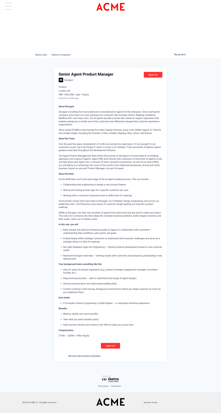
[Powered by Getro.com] (110, 379)
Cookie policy (116, 386)
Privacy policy (103, 386)
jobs (41, 54)
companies (60, 54)
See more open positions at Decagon (84, 356)
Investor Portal (150, 403)
